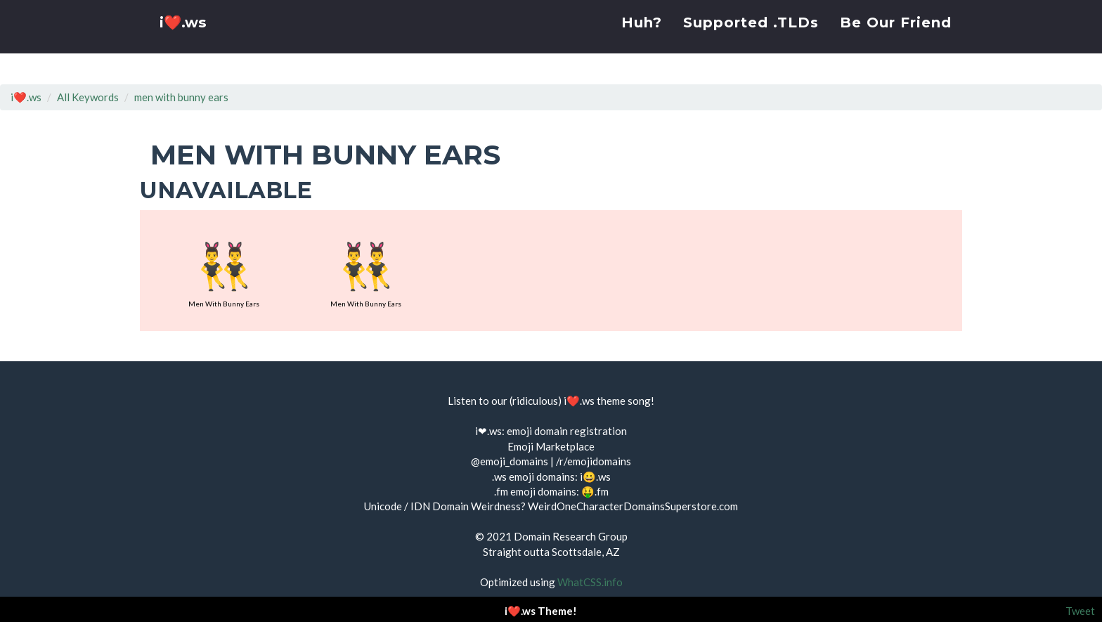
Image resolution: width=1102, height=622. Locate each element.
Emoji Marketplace (551, 446)
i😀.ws (595, 476)
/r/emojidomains (593, 461)
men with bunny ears (181, 97)
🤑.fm (595, 491)
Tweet (1080, 610)
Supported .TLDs (751, 38)
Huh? (641, 38)
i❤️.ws (184, 42)
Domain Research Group (571, 536)
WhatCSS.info (590, 582)
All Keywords (88, 97)
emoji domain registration (567, 431)
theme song (624, 400)
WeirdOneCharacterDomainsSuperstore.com (633, 506)
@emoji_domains (509, 461)
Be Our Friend (896, 38)
